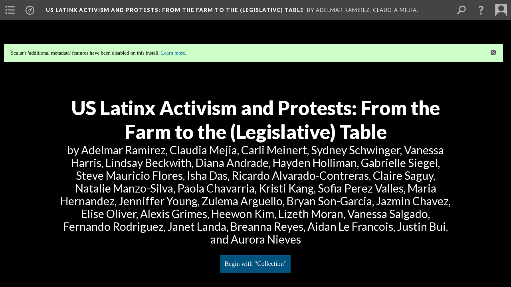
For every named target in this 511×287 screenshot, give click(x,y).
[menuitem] (10, 10)
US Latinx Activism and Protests (175, 10)
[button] (481, 10)
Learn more (173, 53)
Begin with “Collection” (255, 263)
